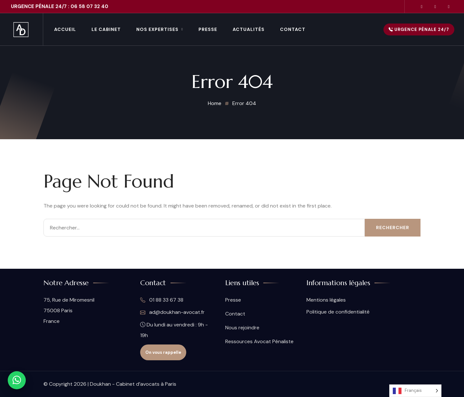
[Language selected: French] (415, 390)
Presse (207, 29)
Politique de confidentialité (338, 311)
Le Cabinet (106, 29)
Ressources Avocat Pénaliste (259, 341)
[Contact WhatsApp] (17, 380)
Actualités (249, 29)
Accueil (65, 29)
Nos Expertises (157, 29)
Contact (292, 29)
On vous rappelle (163, 352)
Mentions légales (326, 299)
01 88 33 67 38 (161, 300)
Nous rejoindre (242, 327)
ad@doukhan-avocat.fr (172, 312)
